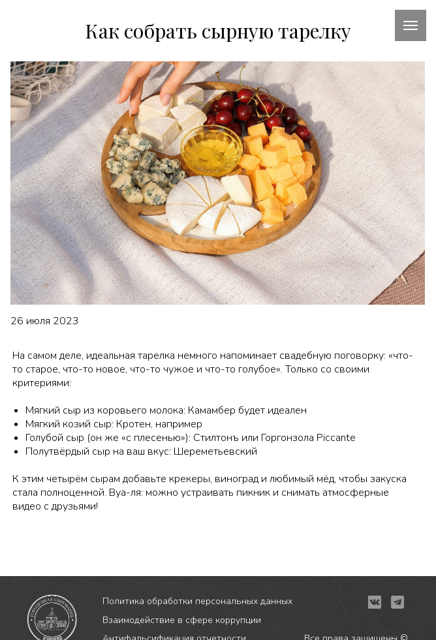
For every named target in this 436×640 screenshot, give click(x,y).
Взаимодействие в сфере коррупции (181, 620)
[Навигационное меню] (410, 25)
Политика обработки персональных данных (197, 601)
